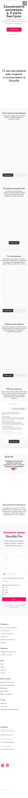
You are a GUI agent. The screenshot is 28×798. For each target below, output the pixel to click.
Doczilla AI (4, 636)
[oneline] (14, 558)
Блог (2, 664)
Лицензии (4, 706)
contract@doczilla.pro (8, 742)
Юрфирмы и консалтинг (8, 652)
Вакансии (4, 703)
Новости (3, 670)
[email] (14, 569)
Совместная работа (7, 633)
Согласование (5, 630)
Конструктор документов (9, 627)
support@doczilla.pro (7, 749)
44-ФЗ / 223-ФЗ (6, 655)
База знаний (4, 691)
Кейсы (3, 667)
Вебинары (3, 688)
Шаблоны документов (8, 639)
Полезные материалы (7, 685)
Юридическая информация (9, 709)
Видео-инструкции (6, 694)
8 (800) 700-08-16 (7, 735)
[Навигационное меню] (25, 3)
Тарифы (3, 642)
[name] (14, 553)
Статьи (3, 673)
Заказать (14, 599)
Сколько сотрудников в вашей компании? (13, 578)
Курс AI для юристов (7, 682)
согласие (17, 605)
